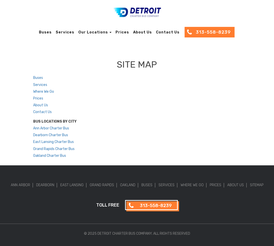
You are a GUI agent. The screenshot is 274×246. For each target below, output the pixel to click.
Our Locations (95, 32)
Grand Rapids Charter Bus (54, 149)
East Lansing (72, 185)
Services (65, 32)
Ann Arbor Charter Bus (51, 128)
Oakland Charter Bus (49, 156)
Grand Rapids (102, 185)
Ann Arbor (20, 185)
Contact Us (168, 32)
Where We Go (43, 91)
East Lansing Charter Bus (53, 142)
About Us (142, 32)
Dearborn (45, 185)
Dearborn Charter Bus (50, 135)
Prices (122, 32)
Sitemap (256, 185)
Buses (45, 32)
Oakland (127, 185)
